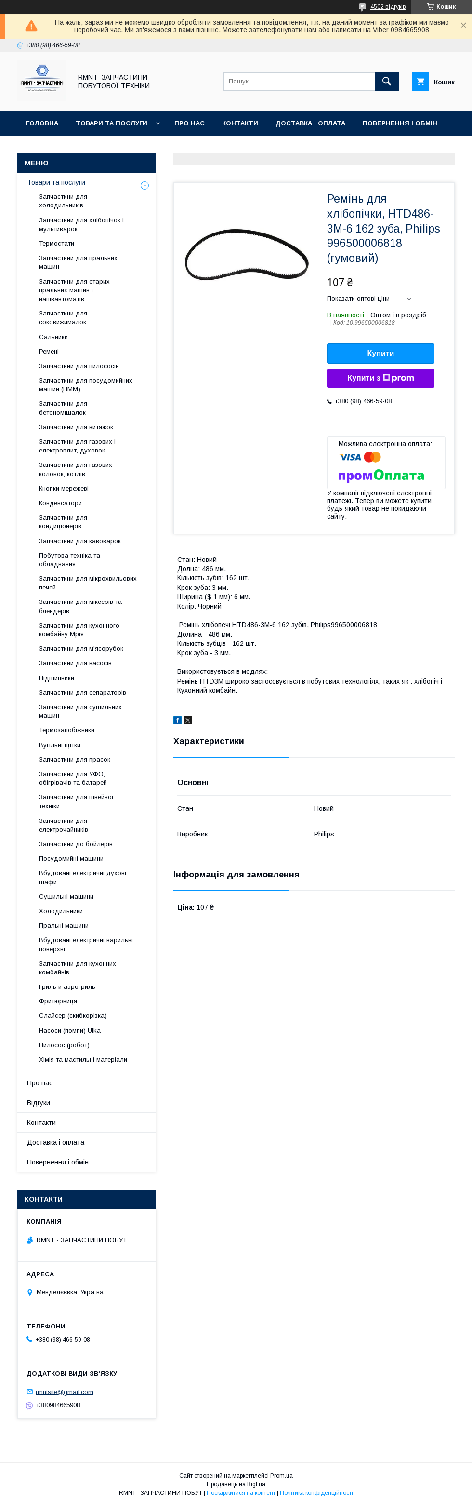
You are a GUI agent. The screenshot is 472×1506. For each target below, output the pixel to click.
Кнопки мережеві (64, 488)
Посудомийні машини (71, 858)
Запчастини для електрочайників (63, 825)
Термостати (56, 243)
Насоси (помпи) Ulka (70, 1030)
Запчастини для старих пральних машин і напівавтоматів (74, 290)
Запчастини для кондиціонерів (63, 522)
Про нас (189, 123)
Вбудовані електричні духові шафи (82, 877)
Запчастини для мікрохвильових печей (88, 583)
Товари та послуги (111, 123)
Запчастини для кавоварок (80, 541)
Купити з (380, 378)
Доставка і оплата (310, 123)
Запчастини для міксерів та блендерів (80, 606)
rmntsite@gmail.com (64, 1391)
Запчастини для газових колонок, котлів (75, 469)
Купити (380, 353)
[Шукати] (387, 81)
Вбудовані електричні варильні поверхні (86, 944)
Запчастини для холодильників (63, 201)
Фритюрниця (58, 1001)
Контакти (240, 123)
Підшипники (56, 678)
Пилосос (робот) (64, 1045)
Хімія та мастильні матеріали (83, 1059)
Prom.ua (281, 1475)
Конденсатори (60, 503)
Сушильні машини (66, 896)
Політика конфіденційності (316, 1493)
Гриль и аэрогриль (67, 986)
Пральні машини (64, 925)
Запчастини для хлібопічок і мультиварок (81, 225)
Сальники (53, 337)
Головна (42, 123)
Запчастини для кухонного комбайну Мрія (79, 630)
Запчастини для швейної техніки (76, 801)
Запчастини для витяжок (76, 427)
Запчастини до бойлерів (76, 844)
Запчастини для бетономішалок (63, 408)
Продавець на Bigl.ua (236, 1484)
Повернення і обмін (400, 123)
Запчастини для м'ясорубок (81, 648)
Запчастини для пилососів (79, 366)
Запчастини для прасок (74, 759)
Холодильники (61, 911)
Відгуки (39, 148)
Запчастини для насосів (75, 663)
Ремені (49, 351)
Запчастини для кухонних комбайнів (77, 968)
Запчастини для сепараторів (82, 692)
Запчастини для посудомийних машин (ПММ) (85, 385)
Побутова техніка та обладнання (69, 560)
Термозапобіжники (66, 730)
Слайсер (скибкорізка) (73, 1015)
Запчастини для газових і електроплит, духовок (77, 446)
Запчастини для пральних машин (78, 262)
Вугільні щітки (59, 745)
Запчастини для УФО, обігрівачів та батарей (73, 778)
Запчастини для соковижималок (63, 318)
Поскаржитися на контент (241, 1493)
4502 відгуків (388, 6)
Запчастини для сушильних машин (80, 711)
